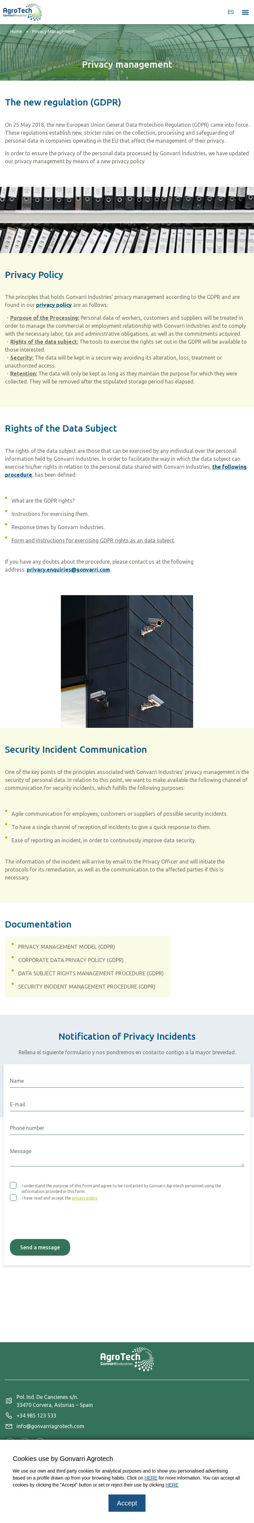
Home (16, 31)
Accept (127, 1503)
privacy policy (54, 305)
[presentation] (60, 1216)
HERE (151, 1478)
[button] (245, 12)
